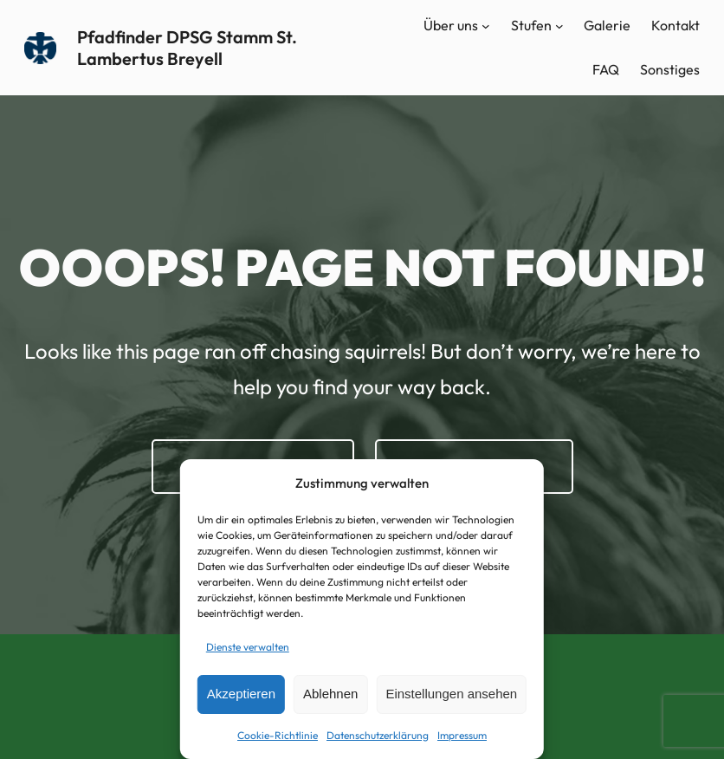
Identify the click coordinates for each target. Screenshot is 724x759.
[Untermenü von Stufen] (559, 26)
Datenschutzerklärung (377, 735)
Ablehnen (330, 693)
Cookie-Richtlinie (277, 735)
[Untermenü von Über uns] (486, 26)
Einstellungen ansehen (451, 693)
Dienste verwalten (247, 646)
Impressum (462, 735)
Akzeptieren (241, 693)
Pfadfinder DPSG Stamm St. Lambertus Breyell (187, 47)
